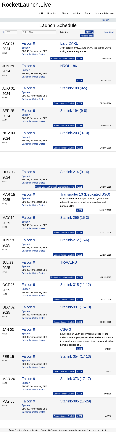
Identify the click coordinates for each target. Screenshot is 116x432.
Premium (52, 13)
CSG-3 (65, 329)
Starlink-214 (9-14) (74, 172)
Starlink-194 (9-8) (73, 111)
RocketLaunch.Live (26, 4)
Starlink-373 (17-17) (75, 379)
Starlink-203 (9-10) (74, 133)
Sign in (105, 20)
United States (38, 54)
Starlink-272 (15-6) (74, 240)
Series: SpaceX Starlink (64, 103)
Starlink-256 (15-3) (74, 218)
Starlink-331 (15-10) (75, 307)
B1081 (79, 58)
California (26, 54)
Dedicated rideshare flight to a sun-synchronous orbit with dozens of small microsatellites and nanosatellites (84, 202)
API (41, 13)
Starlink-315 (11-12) (75, 285)
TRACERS (68, 262)
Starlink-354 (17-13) (75, 356)
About (65, 13)
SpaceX (26, 47)
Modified (109, 32)
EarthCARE (69, 43)
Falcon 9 (28, 43)
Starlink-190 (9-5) (73, 88)
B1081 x (89, 32)
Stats (87, 13)
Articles (76, 13)
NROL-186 (68, 66)
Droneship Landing (66, 187)
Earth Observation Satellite (62, 58)
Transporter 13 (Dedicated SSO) (85, 194)
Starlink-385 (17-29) (75, 401)
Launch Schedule (104, 13)
